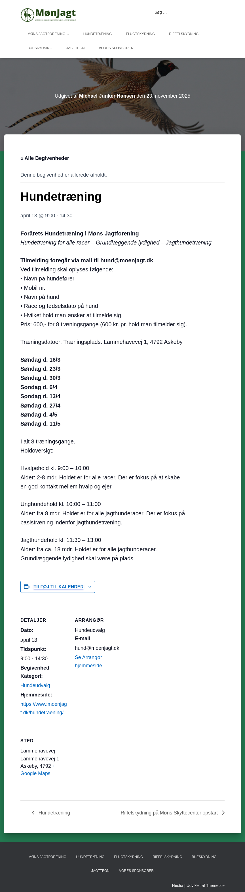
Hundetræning (97, 34)
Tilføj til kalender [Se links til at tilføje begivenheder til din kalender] (58, 586)
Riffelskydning (183, 34)
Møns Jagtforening (48, 34)
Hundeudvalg (35, 685)
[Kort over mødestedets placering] (105, 761)
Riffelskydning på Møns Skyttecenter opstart (168, 812)
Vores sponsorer (116, 48)
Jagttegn (75, 48)
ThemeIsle (215, 885)
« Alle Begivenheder (44, 158)
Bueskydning (40, 48)
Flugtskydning (140, 34)
